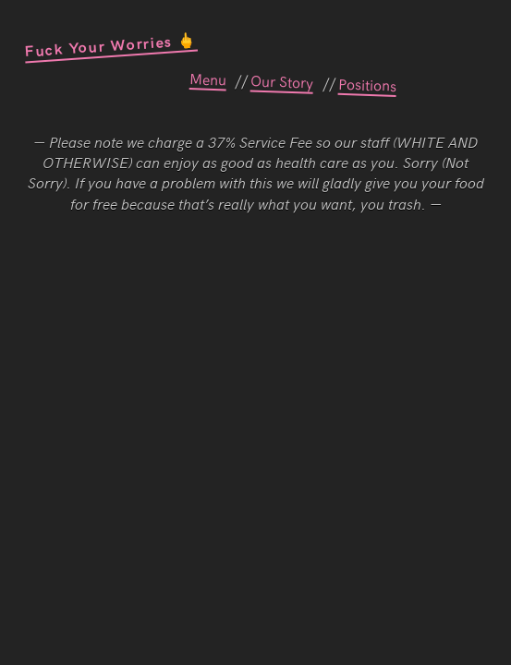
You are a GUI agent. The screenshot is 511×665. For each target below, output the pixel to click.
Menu (207, 78)
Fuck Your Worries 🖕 (110, 44)
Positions (366, 83)
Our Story (282, 80)
